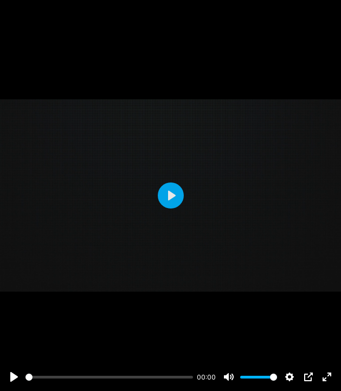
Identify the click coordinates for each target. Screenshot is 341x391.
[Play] (14, 377)
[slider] (109, 377)
